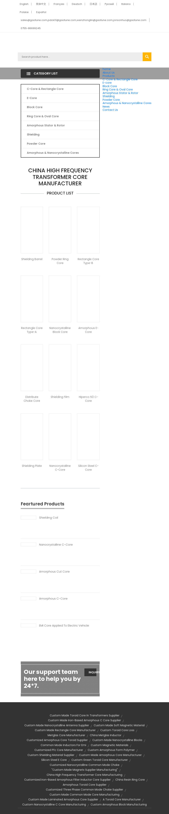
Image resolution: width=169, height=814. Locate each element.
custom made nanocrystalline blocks (117, 740)
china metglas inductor (105, 735)
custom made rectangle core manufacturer (65, 730)
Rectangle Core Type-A (32, 330)
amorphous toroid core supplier (84, 785)
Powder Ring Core (60, 261)
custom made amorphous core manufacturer (110, 755)
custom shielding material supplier (50, 755)
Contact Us (110, 110)
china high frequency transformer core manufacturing (84, 775)
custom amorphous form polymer (111, 750)
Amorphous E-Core (88, 330)
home (107, 69)
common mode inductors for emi (63, 745)
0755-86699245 (31, 28)
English (24, 4)
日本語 (93, 4)
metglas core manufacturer (66, 735)
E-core (107, 83)
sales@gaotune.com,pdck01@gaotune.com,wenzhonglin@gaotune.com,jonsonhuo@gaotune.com (83, 20)
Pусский (109, 4)
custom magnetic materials (109, 745)
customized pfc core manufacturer (58, 750)
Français (59, 4)
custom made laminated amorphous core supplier (63, 799)
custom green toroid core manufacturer (99, 760)
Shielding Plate (32, 466)
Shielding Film (60, 397)
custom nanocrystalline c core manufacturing (54, 804)
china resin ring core (130, 780)
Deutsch (77, 4)
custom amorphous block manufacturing (119, 804)
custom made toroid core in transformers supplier (84, 715)
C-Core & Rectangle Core (120, 79)
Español (41, 12)
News (106, 106)
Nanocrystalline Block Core (60, 330)
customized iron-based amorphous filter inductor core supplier (67, 780)
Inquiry (93, 672)
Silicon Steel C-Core (88, 468)
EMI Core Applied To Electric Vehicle (64, 625)
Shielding (109, 96)
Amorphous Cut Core (54, 572)
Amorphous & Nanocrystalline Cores (127, 103)
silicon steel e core (54, 760)
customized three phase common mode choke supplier (84, 789)
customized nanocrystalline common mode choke (84, 765)
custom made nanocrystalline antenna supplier (56, 725)
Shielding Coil (48, 518)
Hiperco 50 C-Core (88, 399)
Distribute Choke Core (32, 399)
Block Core (110, 86)
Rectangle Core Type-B (88, 261)
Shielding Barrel (31, 259)
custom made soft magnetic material (119, 725)
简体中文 (41, 4)
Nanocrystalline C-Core (60, 468)
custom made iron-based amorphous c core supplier (84, 720)
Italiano (126, 4)
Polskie (24, 12)
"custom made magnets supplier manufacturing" (84, 770)
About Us (109, 73)
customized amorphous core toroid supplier (57, 740)
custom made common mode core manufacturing (84, 795)
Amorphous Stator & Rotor (120, 93)
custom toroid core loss (117, 730)
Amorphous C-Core (53, 599)
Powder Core (111, 100)
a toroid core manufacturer (122, 799)
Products (109, 76)
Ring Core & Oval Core (118, 89)
